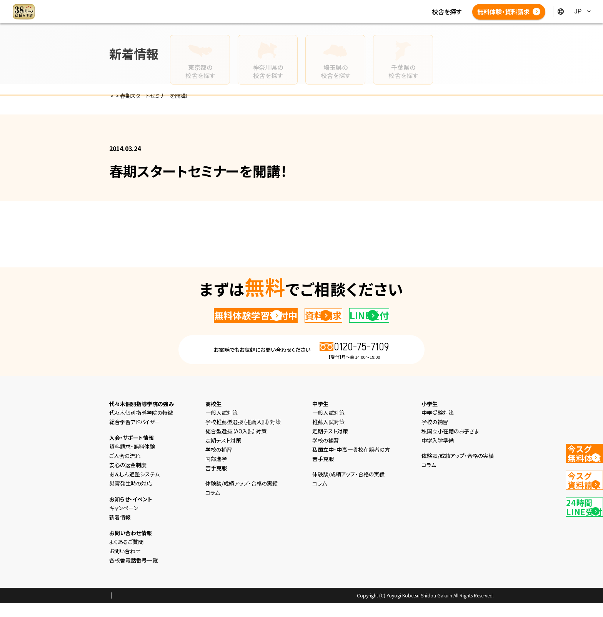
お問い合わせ (124, 565)
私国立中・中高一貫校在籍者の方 (351, 463)
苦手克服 (216, 482)
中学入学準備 (437, 454)
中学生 (256, 7)
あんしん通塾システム (134, 488)
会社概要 (174, 610)
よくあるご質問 (264, 16)
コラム (371, 7)
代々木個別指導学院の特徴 (141, 426)
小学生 (231, 7)
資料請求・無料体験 (132, 460)
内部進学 (216, 472)
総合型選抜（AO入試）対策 (236, 445)
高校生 (281, 7)
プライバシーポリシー (133, 610)
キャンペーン (123, 522)
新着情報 (344, 7)
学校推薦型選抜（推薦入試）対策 (243, 436)
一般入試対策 (221, 426)
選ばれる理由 (198, 7)
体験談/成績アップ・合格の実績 (196, 16)
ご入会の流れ (124, 469)
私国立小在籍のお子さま (450, 445)
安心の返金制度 (128, 479)
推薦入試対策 (328, 436)
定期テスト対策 (223, 454)
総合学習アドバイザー (134, 436)
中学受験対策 (437, 426)
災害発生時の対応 (130, 497)
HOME (164, 7)
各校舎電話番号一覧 (317, 16)
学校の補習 (218, 463)
